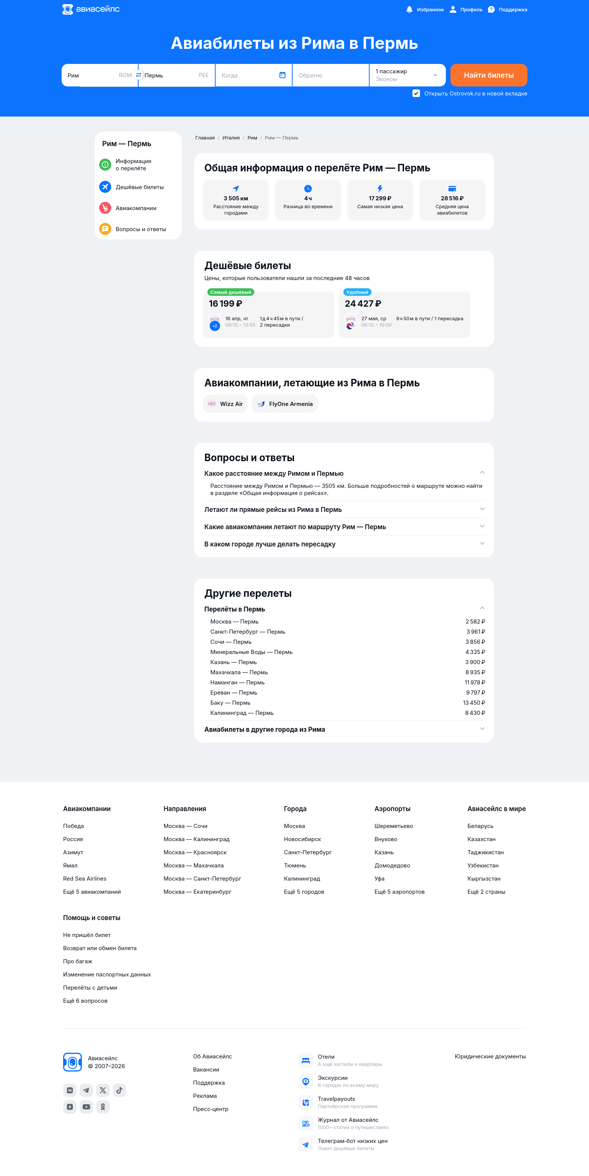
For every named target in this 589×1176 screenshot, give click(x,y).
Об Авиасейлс (212, 1056)
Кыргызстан (484, 878)
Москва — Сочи (185, 825)
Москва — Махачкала (193, 865)
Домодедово (392, 865)
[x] (102, 1090)
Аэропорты (393, 809)
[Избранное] (424, 9)
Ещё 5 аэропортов (400, 891)
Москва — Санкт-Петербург (202, 878)
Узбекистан (482, 865)
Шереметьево (394, 825)
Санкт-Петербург (308, 852)
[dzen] (69, 1106)
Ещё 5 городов (304, 891)
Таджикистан (485, 852)
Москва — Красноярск (195, 852)
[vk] (69, 1090)
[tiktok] (119, 1090)
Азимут (73, 852)
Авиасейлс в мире (496, 809)
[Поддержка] (507, 9)
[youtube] (86, 1106)
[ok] (102, 1106)
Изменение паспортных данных (107, 974)
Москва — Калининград (196, 839)
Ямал (70, 865)
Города (295, 809)
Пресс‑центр (210, 1108)
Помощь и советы (91, 918)
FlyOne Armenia (285, 403)
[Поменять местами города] (138, 75)
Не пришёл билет (87, 934)
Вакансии (206, 1069)
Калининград (302, 878)
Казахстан (481, 839)
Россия (73, 839)
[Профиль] (466, 9)
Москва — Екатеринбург (197, 891)
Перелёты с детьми (90, 987)
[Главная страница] (90, 9)
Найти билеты (489, 75)
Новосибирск (302, 839)
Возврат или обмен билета (100, 948)
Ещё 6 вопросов (85, 1000)
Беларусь (480, 825)
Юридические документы (490, 1056)
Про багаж (77, 961)
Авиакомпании (87, 809)
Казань (384, 852)
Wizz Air (225, 403)
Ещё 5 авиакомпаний (92, 891)
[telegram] (86, 1090)
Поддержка (209, 1082)
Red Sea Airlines (84, 878)
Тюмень (295, 865)
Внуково (386, 839)
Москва (294, 825)
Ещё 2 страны (486, 891)
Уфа (380, 878)
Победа (73, 825)
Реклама (205, 1095)
